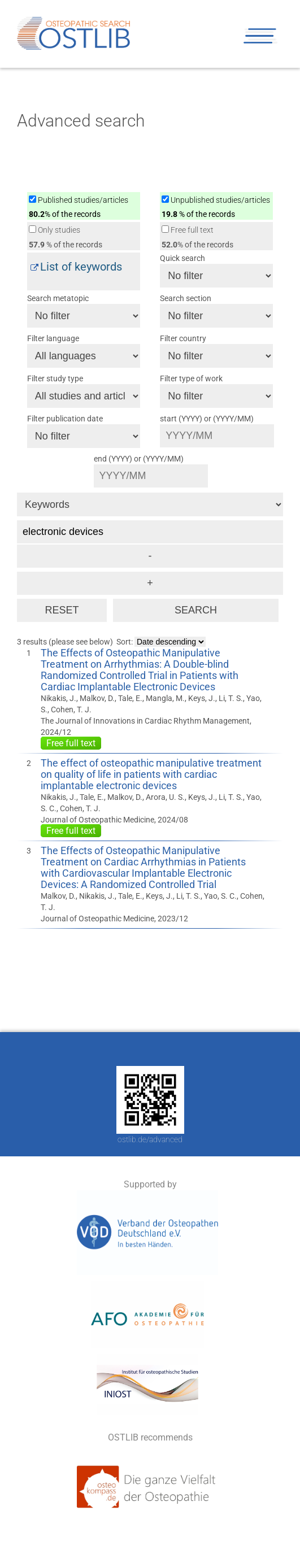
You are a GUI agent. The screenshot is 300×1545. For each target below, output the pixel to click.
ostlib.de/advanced (150, 1139)
